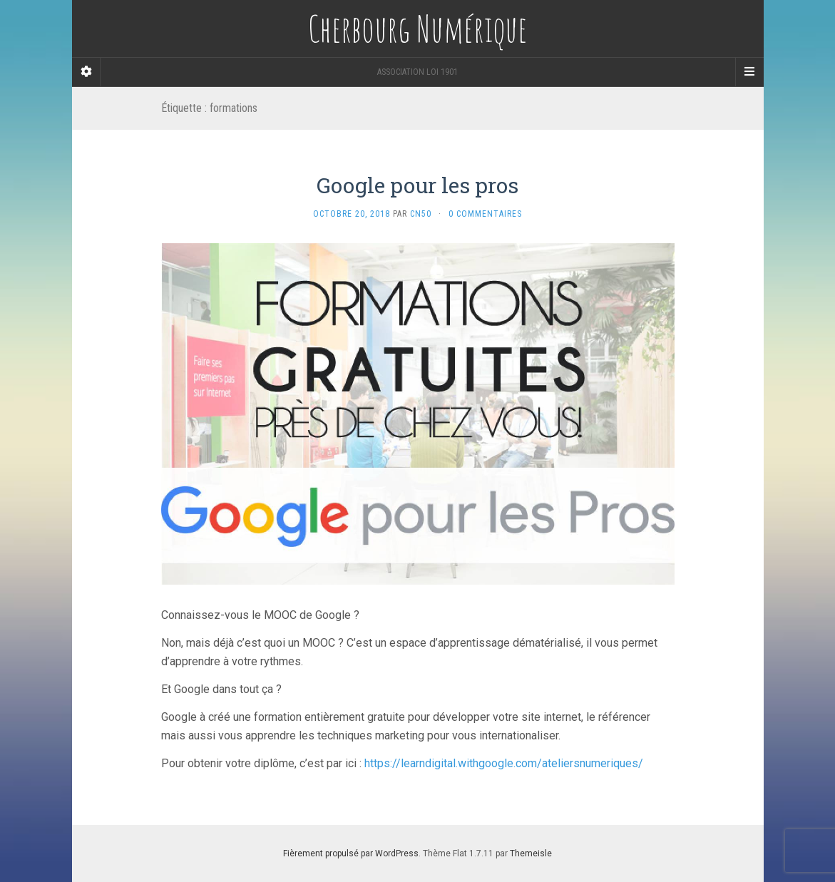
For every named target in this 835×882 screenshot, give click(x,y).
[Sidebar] (86, 72)
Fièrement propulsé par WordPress (351, 853)
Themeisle (531, 853)
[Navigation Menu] (749, 72)
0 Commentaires (485, 214)
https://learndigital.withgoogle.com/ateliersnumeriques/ (503, 763)
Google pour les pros (417, 185)
